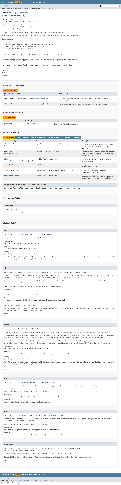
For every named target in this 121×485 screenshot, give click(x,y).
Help (45, 2)
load (37, 164)
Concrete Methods (72, 138)
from (37, 151)
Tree (26, 2)
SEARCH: (97, 6)
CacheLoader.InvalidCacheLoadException (33, 98)
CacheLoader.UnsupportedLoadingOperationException (37, 104)
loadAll (39, 170)
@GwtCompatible (8, 25)
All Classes (5, 5)
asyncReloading (42, 144)
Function (43, 151)
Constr (20, 8)
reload (38, 176)
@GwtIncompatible (11, 272)
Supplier (43, 159)
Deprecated (33, 2)
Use (22, 2)
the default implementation (80, 457)
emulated (18, 25)
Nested (9, 8)
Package (11, 2)
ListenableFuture (11, 176)
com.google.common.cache (19, 13)
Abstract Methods (55, 138)
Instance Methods (38, 138)
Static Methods (23, 138)
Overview (4, 2)
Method (27, 8)
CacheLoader (25, 27)
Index (40, 2)
